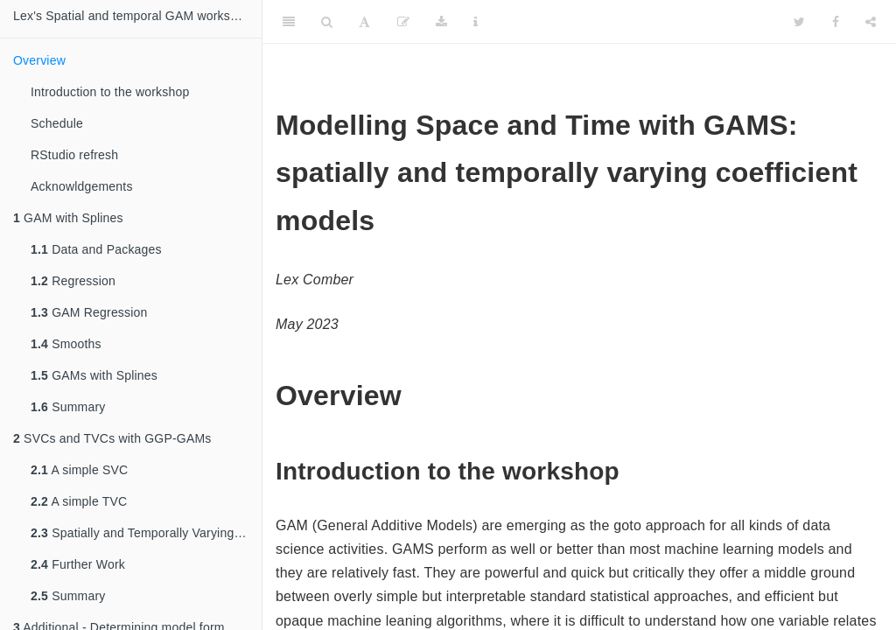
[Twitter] (799, 22)
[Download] (441, 22)
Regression (73, 281)
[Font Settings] (364, 22)
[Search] (327, 22)
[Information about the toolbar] (475, 22)
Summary (68, 407)
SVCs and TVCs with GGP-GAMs (112, 438)
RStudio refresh (74, 155)
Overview (39, 60)
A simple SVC (79, 470)
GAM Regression (89, 312)
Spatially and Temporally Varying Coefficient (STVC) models (146, 533)
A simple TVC (79, 501)
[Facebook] (835, 22)
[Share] (870, 22)
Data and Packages (96, 249)
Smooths (66, 344)
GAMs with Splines (94, 375)
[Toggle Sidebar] (289, 22)
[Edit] (403, 22)
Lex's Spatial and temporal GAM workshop (132, 16)
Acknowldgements (82, 186)
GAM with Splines (68, 218)
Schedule (57, 123)
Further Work (78, 564)
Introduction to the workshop (110, 92)
